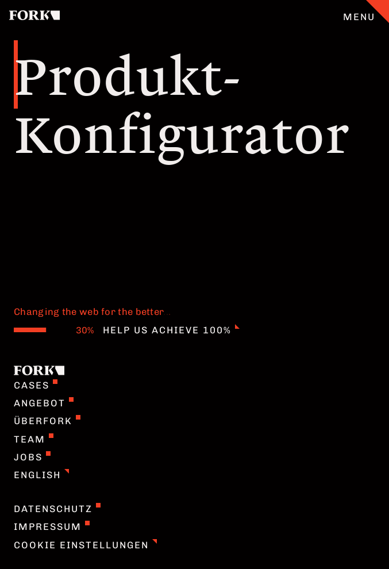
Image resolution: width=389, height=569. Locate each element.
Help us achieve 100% (171, 330)
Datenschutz (57, 508)
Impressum (52, 526)
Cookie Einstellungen (85, 545)
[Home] (34, 17)
